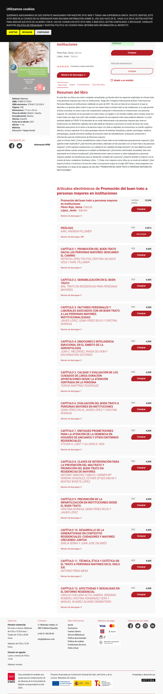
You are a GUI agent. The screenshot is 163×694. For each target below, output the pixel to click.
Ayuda (70, 625)
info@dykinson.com (46, 639)
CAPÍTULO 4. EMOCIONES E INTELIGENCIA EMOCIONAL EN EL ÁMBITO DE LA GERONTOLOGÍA (87, 345)
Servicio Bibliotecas (76, 635)
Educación (16, 130)
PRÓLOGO (67, 228)
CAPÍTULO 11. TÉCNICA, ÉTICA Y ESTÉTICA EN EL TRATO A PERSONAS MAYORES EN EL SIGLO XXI (90, 564)
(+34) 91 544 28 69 (46, 634)
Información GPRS (42, 145)
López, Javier (63, 56)
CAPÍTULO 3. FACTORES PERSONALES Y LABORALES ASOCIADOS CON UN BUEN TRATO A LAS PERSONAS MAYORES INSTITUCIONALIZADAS (90, 312)
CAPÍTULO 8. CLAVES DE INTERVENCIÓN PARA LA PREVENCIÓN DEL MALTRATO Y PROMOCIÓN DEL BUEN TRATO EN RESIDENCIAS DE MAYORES (90, 466)
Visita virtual (73, 648)
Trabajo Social (28, 130)
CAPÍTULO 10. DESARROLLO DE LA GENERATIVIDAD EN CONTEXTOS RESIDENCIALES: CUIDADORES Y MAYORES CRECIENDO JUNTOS (88, 535)
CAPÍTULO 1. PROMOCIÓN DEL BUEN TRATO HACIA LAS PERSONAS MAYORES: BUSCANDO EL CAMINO (90, 252)
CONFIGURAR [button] (43, 32)
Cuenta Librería (74, 631)
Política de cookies (76, 641)
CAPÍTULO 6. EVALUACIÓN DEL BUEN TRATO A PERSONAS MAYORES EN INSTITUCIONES (90, 405)
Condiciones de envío (77, 645)
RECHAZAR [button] (27, 32)
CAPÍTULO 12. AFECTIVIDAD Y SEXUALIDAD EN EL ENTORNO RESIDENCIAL (90, 590)
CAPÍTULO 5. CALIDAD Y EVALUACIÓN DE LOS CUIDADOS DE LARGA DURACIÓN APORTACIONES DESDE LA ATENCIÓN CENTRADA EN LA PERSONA (89, 377)
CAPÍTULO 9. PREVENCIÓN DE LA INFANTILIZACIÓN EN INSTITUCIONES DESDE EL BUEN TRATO (89, 502)
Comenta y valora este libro (82, 66)
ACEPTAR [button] (13, 32)
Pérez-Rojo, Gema (65, 53)
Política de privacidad (77, 638)
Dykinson (24, 99)
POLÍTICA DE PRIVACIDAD (29, 25)
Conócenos (73, 628)
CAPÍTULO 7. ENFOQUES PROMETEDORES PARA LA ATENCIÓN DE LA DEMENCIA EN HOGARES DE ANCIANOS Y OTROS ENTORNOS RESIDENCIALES (90, 435)
